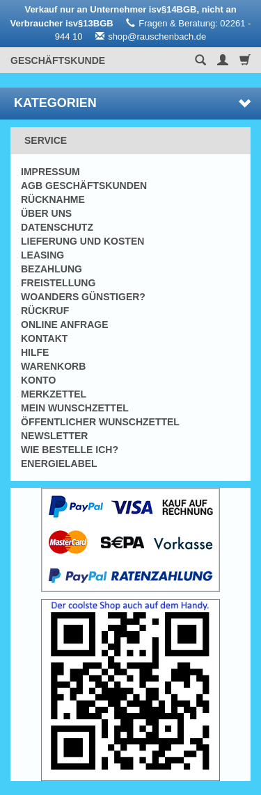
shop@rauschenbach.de (157, 36)
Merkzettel (53, 394)
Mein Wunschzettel (75, 407)
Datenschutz (57, 227)
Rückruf (45, 310)
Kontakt (44, 338)
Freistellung (58, 282)
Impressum (50, 171)
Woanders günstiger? (83, 296)
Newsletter (54, 435)
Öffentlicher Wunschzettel (100, 421)
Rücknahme (53, 199)
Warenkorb (53, 366)
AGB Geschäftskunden (84, 185)
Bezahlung (51, 268)
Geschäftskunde (57, 60)
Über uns (46, 213)
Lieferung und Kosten (82, 241)
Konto (38, 380)
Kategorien (132, 103)
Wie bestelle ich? (69, 449)
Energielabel (59, 463)
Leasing (42, 255)
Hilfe (35, 352)
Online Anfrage (64, 324)
